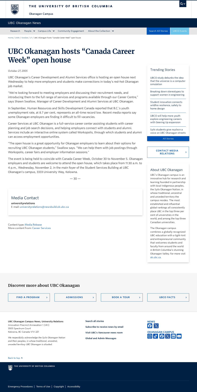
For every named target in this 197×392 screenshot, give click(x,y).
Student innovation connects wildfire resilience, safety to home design (166, 105)
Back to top (15, 358)
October (25, 38)
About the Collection (99, 31)
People (27, 31)
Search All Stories (158, 31)
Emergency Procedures (20, 386)
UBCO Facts (167, 297)
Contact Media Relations (167, 152)
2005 (17, 38)
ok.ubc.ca (155, 257)
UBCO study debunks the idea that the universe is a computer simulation (167, 81)
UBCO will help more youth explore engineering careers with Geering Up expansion (166, 119)
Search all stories (94, 321)
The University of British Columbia (15, 9)
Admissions (74, 297)
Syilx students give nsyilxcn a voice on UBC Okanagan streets (168, 131)
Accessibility (73, 386)
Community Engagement (71, 31)
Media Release (33, 224)
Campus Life (44, 31)
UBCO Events (180, 31)
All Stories (168, 138)
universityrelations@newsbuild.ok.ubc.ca (44, 206)
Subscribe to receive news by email (104, 327)
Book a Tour (121, 297)
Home (10, 38)
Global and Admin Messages (100, 338)
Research (15, 31)
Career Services (41, 228)
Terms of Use (43, 386)
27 (31, 38)
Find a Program (28, 297)
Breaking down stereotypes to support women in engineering (167, 93)
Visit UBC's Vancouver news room (104, 332)
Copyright (59, 386)
